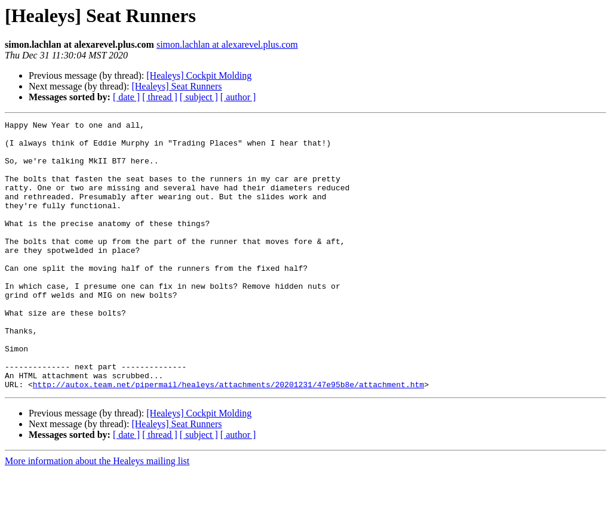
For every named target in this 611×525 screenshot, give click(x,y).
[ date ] (126, 97)
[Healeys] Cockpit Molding (198, 75)
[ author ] (238, 97)
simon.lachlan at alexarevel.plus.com (227, 44)
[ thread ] (159, 97)
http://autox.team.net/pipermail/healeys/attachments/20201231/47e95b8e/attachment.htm (228, 438)
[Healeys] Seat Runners (176, 86)
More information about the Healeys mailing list (97, 514)
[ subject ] (199, 97)
